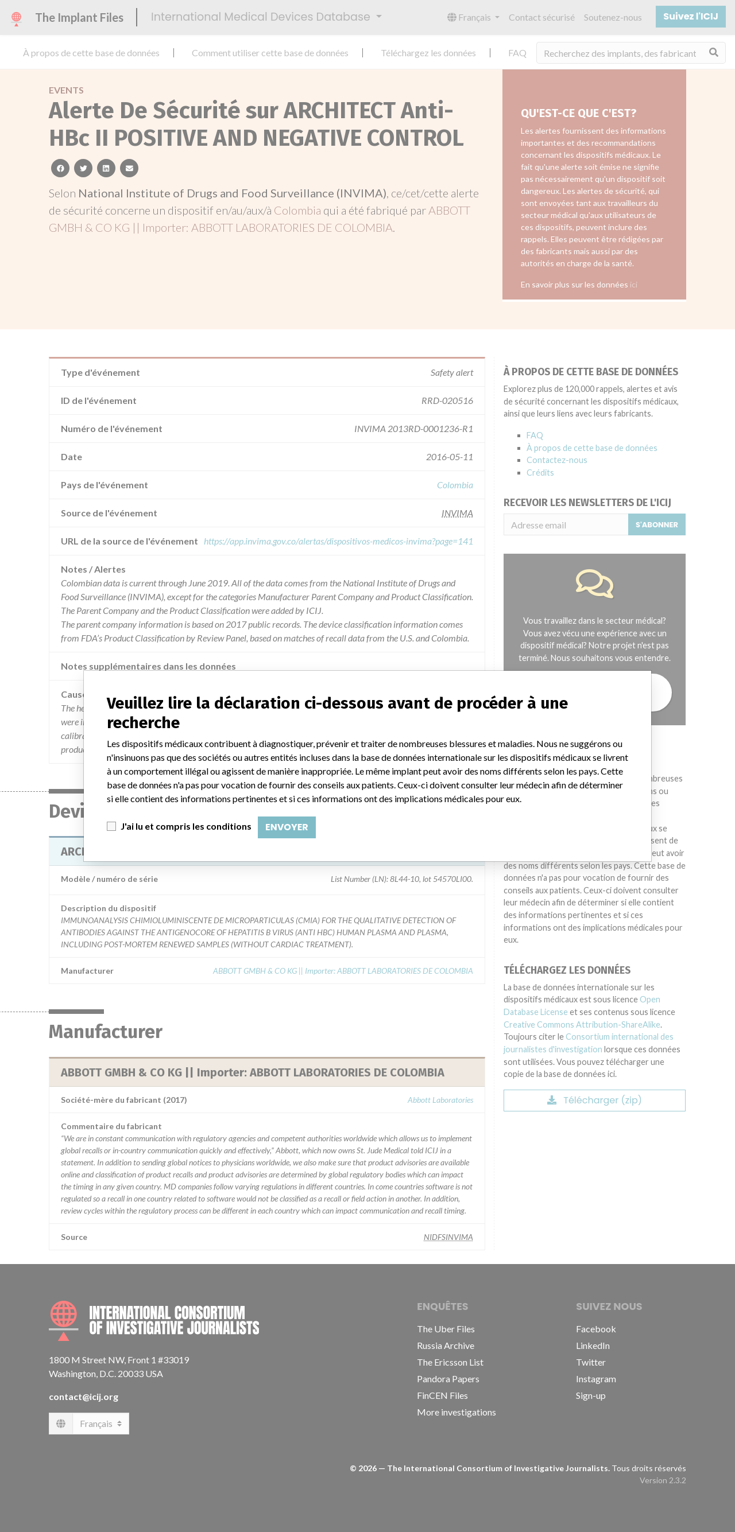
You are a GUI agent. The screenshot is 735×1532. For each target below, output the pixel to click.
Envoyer (286, 827)
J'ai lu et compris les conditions (186, 826)
